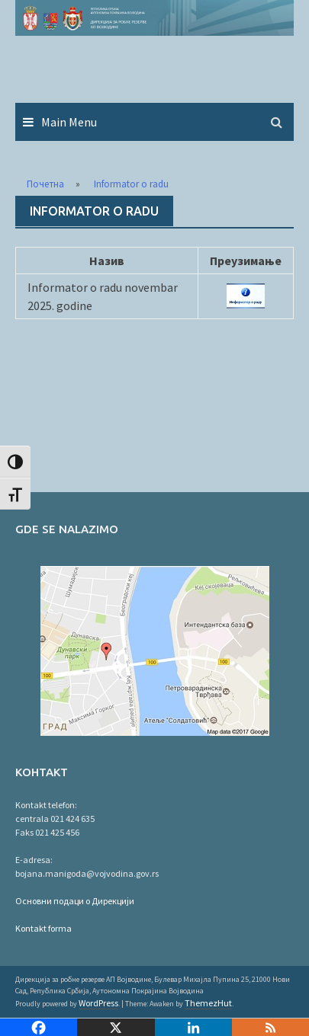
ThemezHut (208, 1003)
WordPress (98, 1003)
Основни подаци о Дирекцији (74, 900)
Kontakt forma (43, 928)
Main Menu (69, 122)
